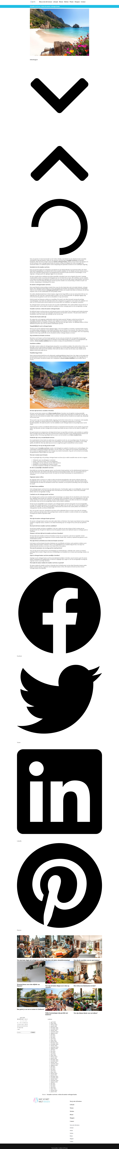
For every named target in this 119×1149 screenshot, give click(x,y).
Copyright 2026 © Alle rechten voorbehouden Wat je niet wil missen (59, 1144)
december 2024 (54, 1029)
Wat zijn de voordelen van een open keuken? (87, 955)
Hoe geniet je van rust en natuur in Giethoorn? (30, 997)
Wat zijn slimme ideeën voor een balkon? (86, 1000)
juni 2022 (53, 1071)
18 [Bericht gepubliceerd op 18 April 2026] (25, 1011)
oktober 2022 (54, 1065)
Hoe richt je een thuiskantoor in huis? (85, 977)
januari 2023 (54, 1061)
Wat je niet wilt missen (45, 1)
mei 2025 (53, 1024)
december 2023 (54, 1046)
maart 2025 (53, 1027)
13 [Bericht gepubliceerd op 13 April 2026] (17, 1011)
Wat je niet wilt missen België (24, 1092)
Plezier (72, 1)
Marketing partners (59, 1137)
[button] (59, 96)
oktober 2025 (54, 1017)
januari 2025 (54, 1028)
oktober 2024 (54, 1032)
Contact (83, 1)
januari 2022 (54, 1078)
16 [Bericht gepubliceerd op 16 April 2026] (22, 1011)
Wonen (61, 1)
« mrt (18, 1016)
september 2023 (54, 1050)
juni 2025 (53, 1022)
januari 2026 (54, 1013)
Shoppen (77, 1)
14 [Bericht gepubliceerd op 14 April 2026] (19, 1011)
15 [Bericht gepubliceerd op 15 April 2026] (20, 1011)
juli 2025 (53, 1021)
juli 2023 (53, 1053)
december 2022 (54, 1063)
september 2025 (54, 1018)
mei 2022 (53, 1072)
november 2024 (54, 1031)
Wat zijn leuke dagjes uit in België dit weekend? (31, 955)
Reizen (44, 1081)
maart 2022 (53, 1075)
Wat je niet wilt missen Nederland (25, 1095)
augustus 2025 (54, 1020)
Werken (66, 1)
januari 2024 (54, 1045)
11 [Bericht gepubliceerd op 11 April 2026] (25, 1009)
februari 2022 (54, 1077)
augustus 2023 (54, 1052)
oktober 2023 (54, 1049)
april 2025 (53, 1025)
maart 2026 (53, 1010)
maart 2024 (53, 1042)
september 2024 (54, 1034)
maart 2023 (53, 1059)
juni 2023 (53, 1054)
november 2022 (54, 1064)
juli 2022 (53, 1070)
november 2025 (54, 1015)
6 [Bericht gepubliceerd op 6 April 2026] (17, 1009)
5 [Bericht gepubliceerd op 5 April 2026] (26, 1007)
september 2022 (54, 1067)
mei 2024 (53, 1039)
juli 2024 (53, 1036)
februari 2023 (54, 1060)
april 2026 (53, 1008)
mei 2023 (53, 1056)
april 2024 (53, 1040)
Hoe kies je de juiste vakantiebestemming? (57, 955)
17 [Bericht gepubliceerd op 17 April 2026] (24, 1011)
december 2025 (54, 1014)
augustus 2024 (54, 1035)
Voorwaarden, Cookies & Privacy (59, 1134)
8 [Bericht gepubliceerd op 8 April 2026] (20, 1009)
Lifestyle (55, 1)
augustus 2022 (54, 1068)
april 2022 (53, 1074)
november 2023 (54, 1047)
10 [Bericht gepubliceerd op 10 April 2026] (24, 1009)
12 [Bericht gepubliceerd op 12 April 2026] (27, 1009)
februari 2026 (54, 1011)
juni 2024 (53, 1038)
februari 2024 (54, 1043)
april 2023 (53, 1057)
